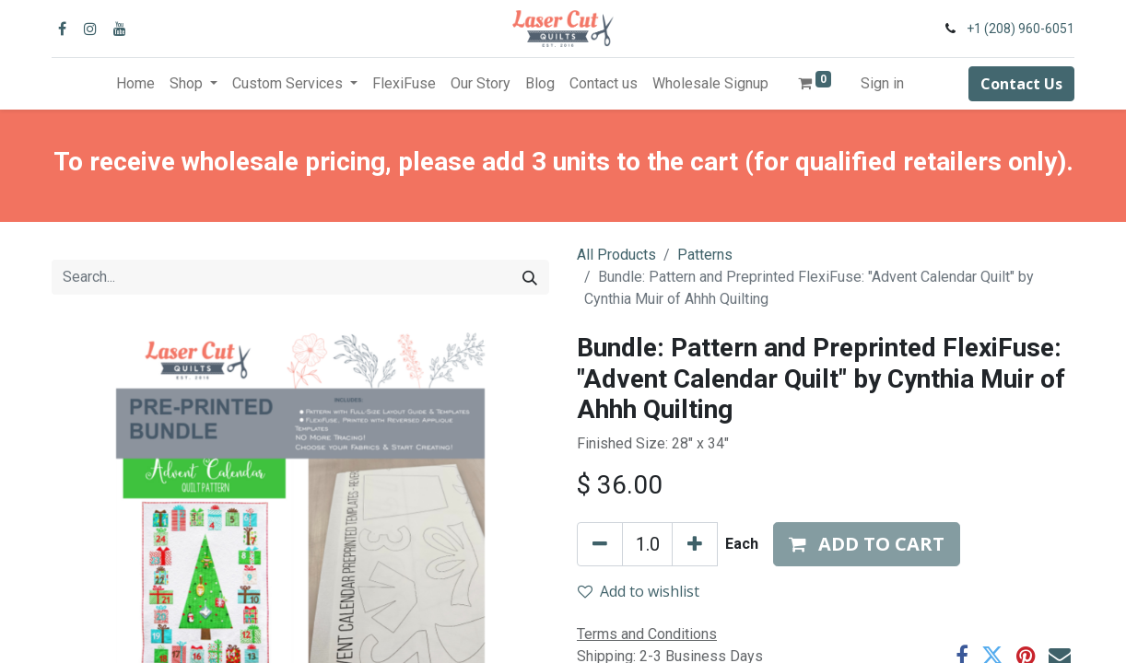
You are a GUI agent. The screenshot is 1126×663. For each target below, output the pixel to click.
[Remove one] (600, 544)
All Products (616, 254)
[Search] (529, 277)
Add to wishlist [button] (638, 591)
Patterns (705, 254)
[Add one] (695, 544)
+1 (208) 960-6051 (1020, 28)
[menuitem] (135, 83)
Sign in (882, 83)
